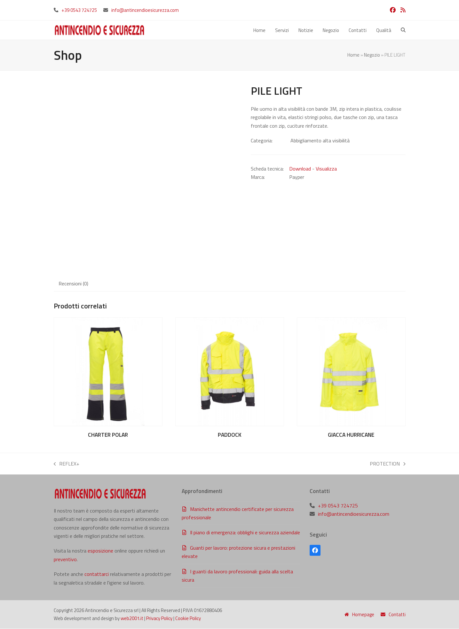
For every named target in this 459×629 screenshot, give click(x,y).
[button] (403, 30)
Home (353, 55)
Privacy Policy (159, 618)
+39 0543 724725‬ (79, 10)
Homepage (359, 614)
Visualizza (326, 168)
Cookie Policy (188, 618)
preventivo (65, 559)
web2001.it (132, 618)
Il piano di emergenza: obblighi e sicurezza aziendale (245, 533)
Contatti (393, 614)
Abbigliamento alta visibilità (320, 141)
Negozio (372, 55)
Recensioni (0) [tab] (73, 283)
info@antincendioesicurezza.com (145, 10)
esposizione (100, 551)
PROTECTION (388, 464)
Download (300, 168)
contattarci (96, 574)
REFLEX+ (67, 464)
